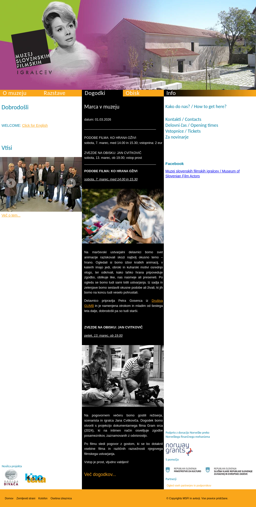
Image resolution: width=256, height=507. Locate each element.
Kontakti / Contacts (183, 119)
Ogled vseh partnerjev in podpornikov (189, 485)
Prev (11, 183)
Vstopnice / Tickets (183, 131)
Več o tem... (11, 215)
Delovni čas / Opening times (191, 125)
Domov (9, 498)
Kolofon (43, 498)
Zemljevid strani (25, 498)
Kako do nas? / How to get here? (196, 106)
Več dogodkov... (100, 474)
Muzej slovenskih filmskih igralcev (31, 51)
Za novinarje (177, 137)
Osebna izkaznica (61, 498)
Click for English (35, 125)
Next (71, 183)
